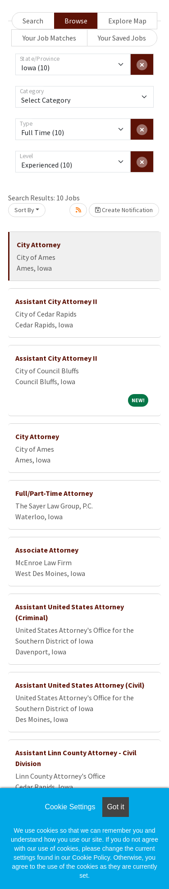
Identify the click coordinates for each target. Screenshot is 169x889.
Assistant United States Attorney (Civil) (80, 684)
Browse (75, 20)
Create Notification (124, 210)
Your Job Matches (49, 37)
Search (33, 20)
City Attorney (38, 244)
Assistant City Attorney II (56, 301)
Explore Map (127, 20)
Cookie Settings (70, 807)
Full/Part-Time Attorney (54, 493)
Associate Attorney (46, 549)
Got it (115, 807)
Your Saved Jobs (122, 37)
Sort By (24, 210)
